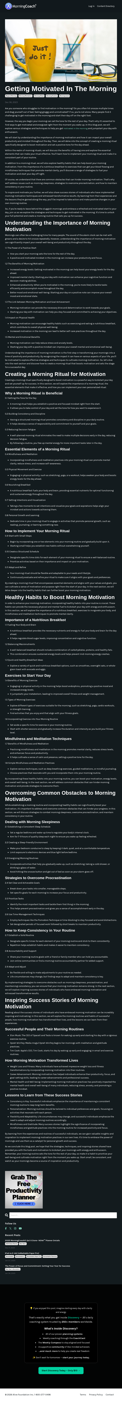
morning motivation (25, 96)
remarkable (9, 1256)
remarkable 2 (20, 1256)
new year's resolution (13, 1269)
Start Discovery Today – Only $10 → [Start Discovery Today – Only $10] (61, 1370)
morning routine (51, 96)
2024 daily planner (11, 1244)
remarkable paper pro (34, 1256)
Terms (83, 1394)
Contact (110, 1394)
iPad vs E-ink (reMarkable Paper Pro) (22, 1253)
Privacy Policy (96, 1394)
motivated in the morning (77, 128)
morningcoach (64, 96)
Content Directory (105, 6)
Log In (91, 6)
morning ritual (39, 96)
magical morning (11, 96)
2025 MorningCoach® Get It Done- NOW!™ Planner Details (32, 1240)
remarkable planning (50, 1256)
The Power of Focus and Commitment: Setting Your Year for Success (37, 1266)
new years (23, 1244)
